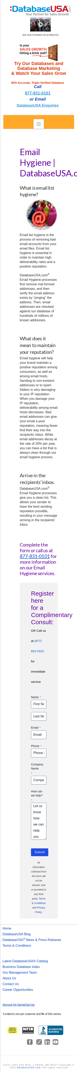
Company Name (37, 769)
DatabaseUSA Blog (16, 934)
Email (35, 728)
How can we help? (37, 796)
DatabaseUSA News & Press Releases (31, 940)
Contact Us (10, 984)
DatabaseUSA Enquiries (38, 105)
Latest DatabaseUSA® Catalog (25, 961)
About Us (9, 978)
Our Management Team (19, 972)
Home (6, 928)
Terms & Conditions (16, 945)
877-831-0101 (38, 93)
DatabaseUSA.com (29, 1067)
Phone (36, 746)
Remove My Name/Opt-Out (18, 1004)
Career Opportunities (17, 989)
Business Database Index (21, 967)
